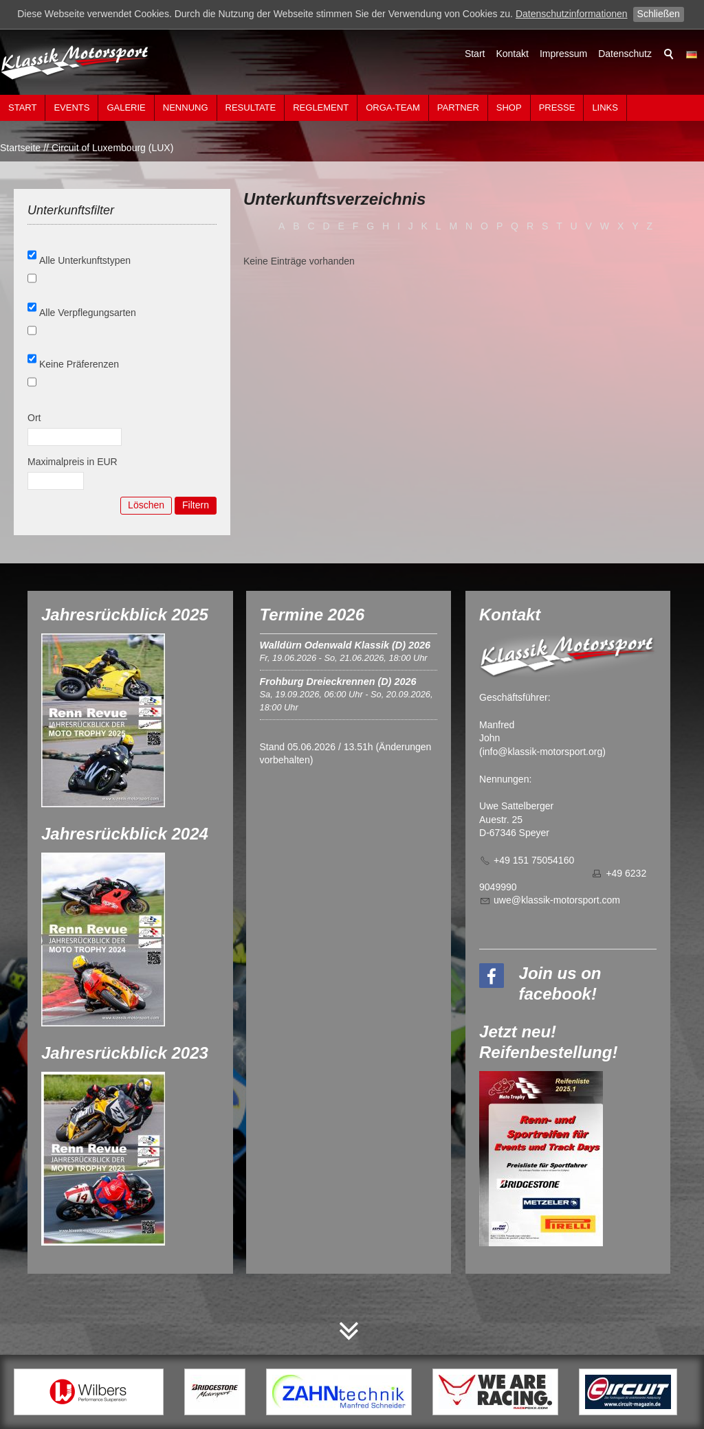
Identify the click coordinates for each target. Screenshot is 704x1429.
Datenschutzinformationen (572, 13)
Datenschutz (625, 53)
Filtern (195, 504)
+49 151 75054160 (534, 860)
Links (605, 107)
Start (475, 53)
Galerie (126, 107)
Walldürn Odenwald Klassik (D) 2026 (345, 645)
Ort (34, 417)
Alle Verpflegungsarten (87, 312)
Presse (557, 107)
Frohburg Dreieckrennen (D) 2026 (338, 681)
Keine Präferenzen (79, 364)
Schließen (658, 13)
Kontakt (512, 53)
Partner (458, 107)
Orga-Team (393, 107)
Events (71, 107)
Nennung (185, 107)
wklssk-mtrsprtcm (557, 899)
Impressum (563, 53)
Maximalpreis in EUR (73, 461)
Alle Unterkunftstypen (85, 260)
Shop (509, 107)
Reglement (321, 107)
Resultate (251, 107)
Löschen (146, 504)
